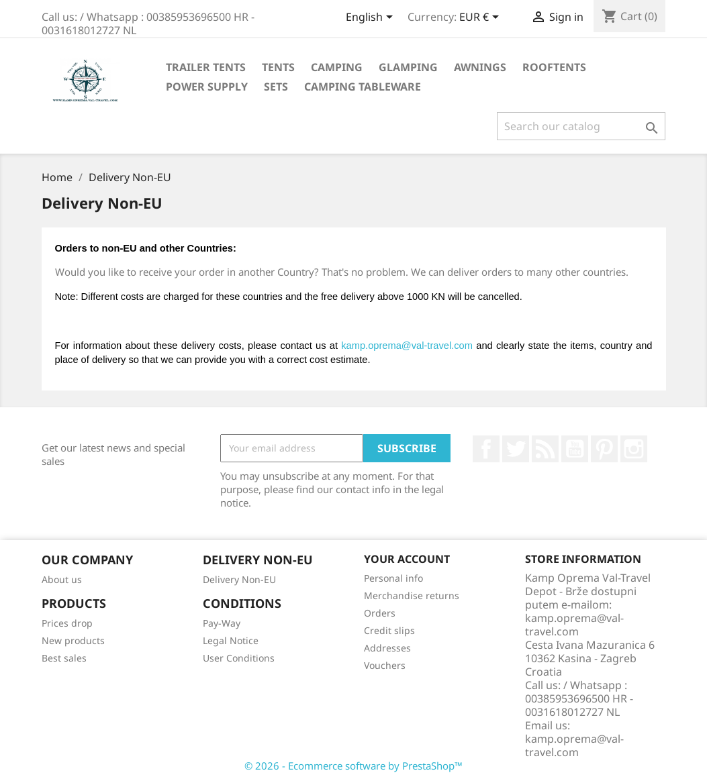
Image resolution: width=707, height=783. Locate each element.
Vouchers (385, 665)
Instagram (633, 448)
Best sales (64, 657)
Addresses (387, 647)
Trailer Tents (206, 67)
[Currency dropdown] (481, 18)
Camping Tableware (362, 86)
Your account (407, 559)
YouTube (574, 448)
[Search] (581, 126)
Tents (278, 67)
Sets (276, 86)
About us (62, 579)
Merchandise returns (411, 595)
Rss (545, 448)
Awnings (480, 67)
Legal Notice (230, 640)
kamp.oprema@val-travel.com (407, 345)
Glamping (408, 67)
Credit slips (389, 630)
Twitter (515, 448)
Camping (337, 67)
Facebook (486, 448)
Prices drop (67, 623)
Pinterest (604, 448)
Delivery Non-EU (239, 579)
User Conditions (239, 657)
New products (73, 640)
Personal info (393, 578)
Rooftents (554, 67)
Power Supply (207, 86)
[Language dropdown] (371, 18)
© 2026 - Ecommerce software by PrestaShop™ (353, 765)
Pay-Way (221, 623)
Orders (379, 613)
